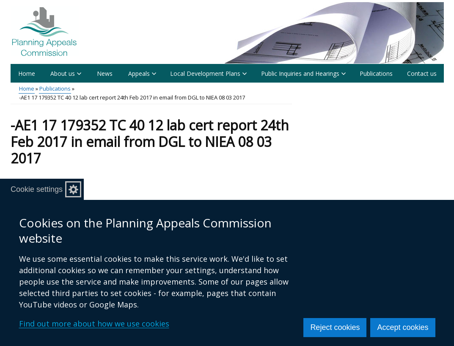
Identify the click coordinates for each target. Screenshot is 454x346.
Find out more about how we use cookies (94, 323)
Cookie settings (37, 189)
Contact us (422, 73)
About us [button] (65, 73)
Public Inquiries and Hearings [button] (303, 73)
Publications (376, 73)
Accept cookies (402, 327)
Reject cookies (335, 327)
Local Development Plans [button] (208, 73)
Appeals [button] (142, 73)
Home (26, 73)
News (105, 73)
